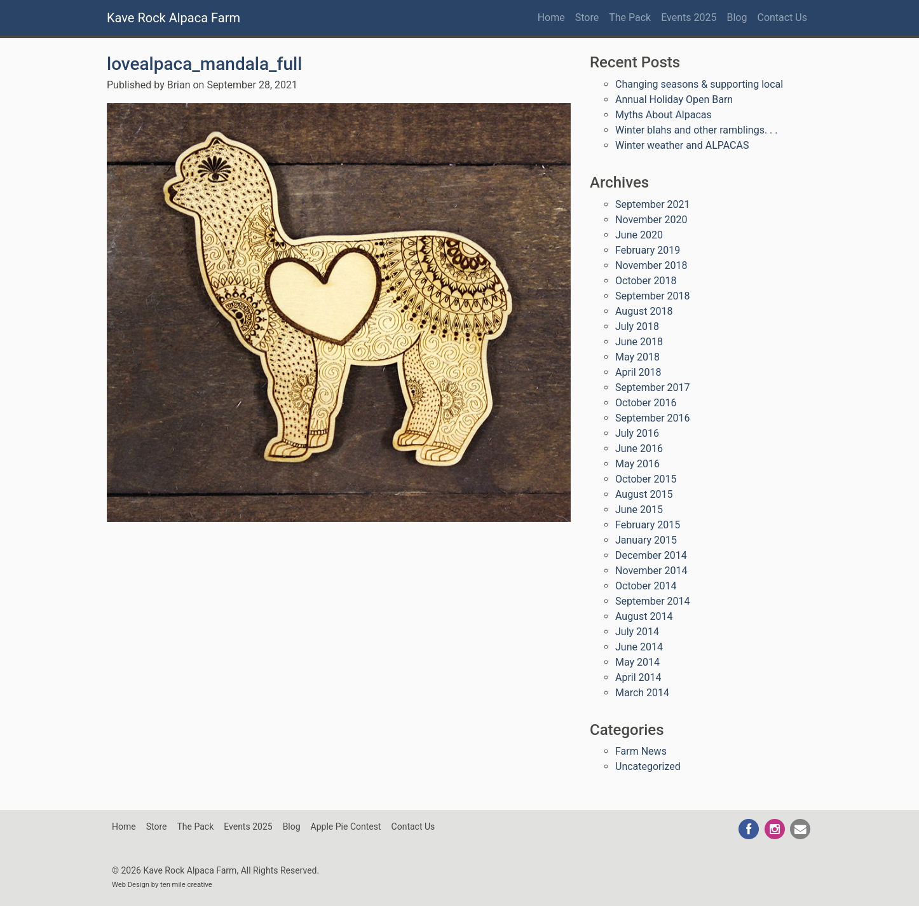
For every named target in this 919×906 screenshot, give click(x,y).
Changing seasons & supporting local (699, 84)
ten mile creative (186, 885)
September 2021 (652, 204)
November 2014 (651, 571)
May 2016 (637, 464)
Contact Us (782, 17)
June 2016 (639, 449)
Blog (737, 17)
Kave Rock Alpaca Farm (173, 17)
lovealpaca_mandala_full (204, 63)
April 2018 (638, 372)
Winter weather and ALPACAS (682, 145)
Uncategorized (648, 766)
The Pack (630, 17)
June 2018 (639, 342)
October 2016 (645, 403)
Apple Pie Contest (346, 826)
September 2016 (652, 418)
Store (587, 17)
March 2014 (642, 693)
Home (551, 17)
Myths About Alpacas (663, 115)
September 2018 (652, 296)
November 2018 (651, 265)
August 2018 (643, 311)
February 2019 (647, 250)
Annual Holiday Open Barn (674, 99)
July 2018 (637, 326)
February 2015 (647, 525)
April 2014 (638, 677)
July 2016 (637, 433)
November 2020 (651, 220)
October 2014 (645, 586)
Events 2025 (688, 17)
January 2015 (646, 540)
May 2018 (637, 357)
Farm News (641, 751)
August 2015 (643, 494)
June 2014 (639, 647)
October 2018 (645, 281)
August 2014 (643, 616)
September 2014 (652, 601)
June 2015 (639, 510)
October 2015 (645, 479)
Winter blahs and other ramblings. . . (696, 130)
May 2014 (637, 662)
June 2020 (639, 235)
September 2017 (652, 387)
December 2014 (651, 555)
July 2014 (637, 632)
